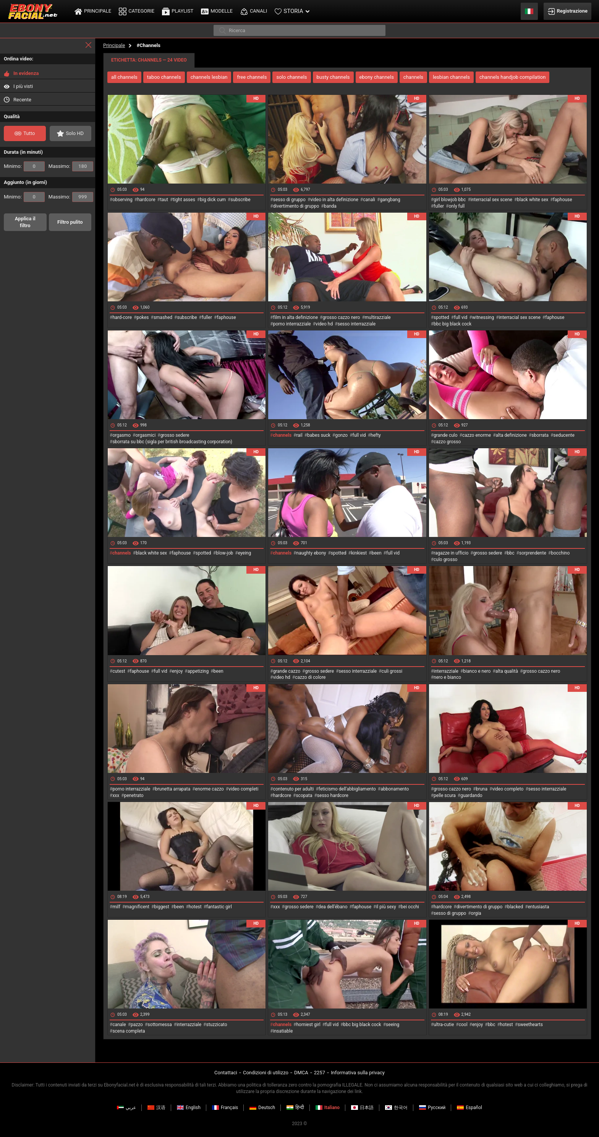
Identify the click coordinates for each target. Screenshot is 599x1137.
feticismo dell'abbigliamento (347, 789)
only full (457, 206)
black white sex (532, 199)
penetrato (134, 795)
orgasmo (121, 435)
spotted (441, 317)
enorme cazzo (209, 789)
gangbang (390, 199)
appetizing (198, 671)
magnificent (137, 906)
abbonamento (394, 789)
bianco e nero (477, 671)
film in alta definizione (295, 317)
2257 (319, 1072)
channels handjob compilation (512, 77)
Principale (114, 45)
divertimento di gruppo (296, 206)
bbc (511, 553)
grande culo (446, 435)
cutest (118, 671)
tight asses (184, 199)
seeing (392, 1024)
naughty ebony (311, 553)
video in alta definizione (334, 199)
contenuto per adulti (293, 789)
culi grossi (392, 671)
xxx (115, 795)
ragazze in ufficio (451, 553)
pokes (142, 317)
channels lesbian (209, 77)
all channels (124, 77)
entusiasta (538, 906)
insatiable (283, 1031)
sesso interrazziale (357, 324)
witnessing (483, 317)
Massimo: (71, 166)
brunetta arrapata (172, 789)
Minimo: (24, 166)
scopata (304, 795)
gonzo (341, 435)
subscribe (240, 199)
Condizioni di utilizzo (265, 1072)
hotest (195, 906)
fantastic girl (219, 906)
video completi (243, 789)
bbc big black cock (452, 324)
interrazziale (446, 671)
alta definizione (511, 435)
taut (164, 199)
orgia (476, 913)
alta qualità (506, 671)
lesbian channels (451, 77)
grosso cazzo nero (341, 317)
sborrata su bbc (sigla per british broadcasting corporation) (172, 441)
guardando (471, 795)
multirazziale (378, 317)
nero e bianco (447, 677)
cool (463, 1024)
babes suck (318, 435)
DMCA (301, 1072)
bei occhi (410, 906)
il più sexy (386, 906)
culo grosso (445, 559)
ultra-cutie (444, 1024)
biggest (161, 906)
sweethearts (530, 1024)
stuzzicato (216, 1024)
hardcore (146, 199)
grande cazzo (286, 671)
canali (369, 199)
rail (299, 435)
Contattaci (225, 1072)
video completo (507, 789)
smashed (163, 317)
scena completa (128, 1031)
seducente (564, 435)
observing (122, 199)
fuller (439, 206)
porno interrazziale (292, 324)
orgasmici (145, 435)
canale (119, 1024)
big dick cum (213, 199)
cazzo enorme (476, 435)
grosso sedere (174, 435)
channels (413, 77)
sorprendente (532, 553)
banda (330, 206)
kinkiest (359, 553)
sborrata (540, 435)
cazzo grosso (447, 441)
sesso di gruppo (289, 199)
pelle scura (445, 795)
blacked (515, 906)
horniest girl (308, 1024)
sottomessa (159, 1024)
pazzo (137, 1024)
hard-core (122, 317)
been (377, 553)
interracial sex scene (491, 199)
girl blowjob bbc (450, 199)
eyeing (244, 553)
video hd (324, 324)
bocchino (560, 553)
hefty (376, 435)
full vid (460, 317)
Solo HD (70, 133)
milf (116, 906)
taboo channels (164, 77)
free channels (252, 77)
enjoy (177, 671)
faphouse (562, 199)
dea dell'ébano (332, 906)
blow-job (224, 553)
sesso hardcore (332, 795)
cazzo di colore (310, 677)
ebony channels (376, 77)
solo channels (291, 77)
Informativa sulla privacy (358, 1072)
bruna (481, 789)
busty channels (333, 77)
